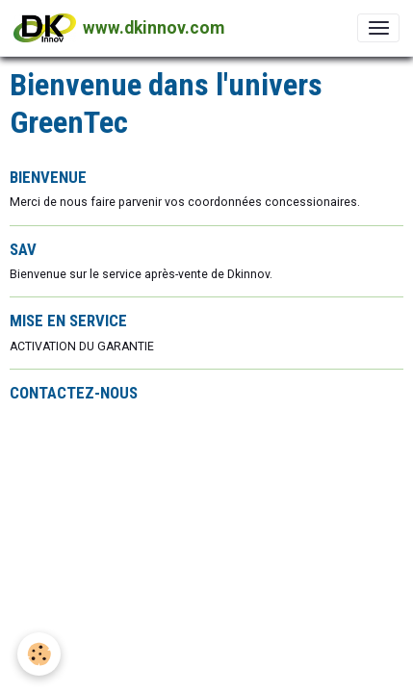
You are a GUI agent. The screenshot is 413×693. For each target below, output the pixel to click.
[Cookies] (39, 654)
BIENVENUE (48, 177)
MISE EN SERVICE (68, 320)
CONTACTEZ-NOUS (74, 392)
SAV (23, 249)
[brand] (118, 27)
